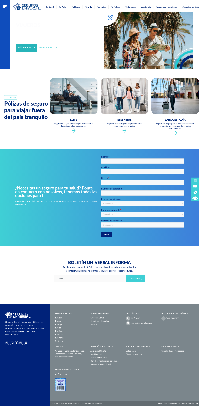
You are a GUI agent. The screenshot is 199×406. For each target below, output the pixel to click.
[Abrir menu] (5, 6)
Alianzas (93, 324)
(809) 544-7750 (170, 318)
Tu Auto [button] (62, 7)
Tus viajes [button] (101, 7)
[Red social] (7, 343)
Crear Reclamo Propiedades (172, 351)
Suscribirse (136, 278)
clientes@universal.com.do (139, 323)
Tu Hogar (58, 324)
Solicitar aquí (24, 47)
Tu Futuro (59, 334)
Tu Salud (58, 318)
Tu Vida (58, 328)
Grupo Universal (97, 318)
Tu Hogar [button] (76, 7)
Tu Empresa (59, 338)
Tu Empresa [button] (130, 7)
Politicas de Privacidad (189, 403)
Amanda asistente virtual (100, 364)
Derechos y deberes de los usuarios (104, 361)
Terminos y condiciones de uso (169, 403)
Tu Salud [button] (50, 7)
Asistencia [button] (146, 7)
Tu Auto (58, 321)
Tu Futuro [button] (115, 7)
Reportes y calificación (99, 321)
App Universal (96, 354)
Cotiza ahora (131, 351)
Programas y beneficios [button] (166, 7)
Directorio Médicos (134, 354)
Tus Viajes (59, 331)
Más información (46, 47)
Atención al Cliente (98, 351)
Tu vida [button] (88, 7)
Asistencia (59, 341)
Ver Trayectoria (61, 374)
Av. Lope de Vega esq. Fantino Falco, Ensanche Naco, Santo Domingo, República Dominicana (69, 354)
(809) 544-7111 (135, 318)
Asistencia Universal (98, 358)
